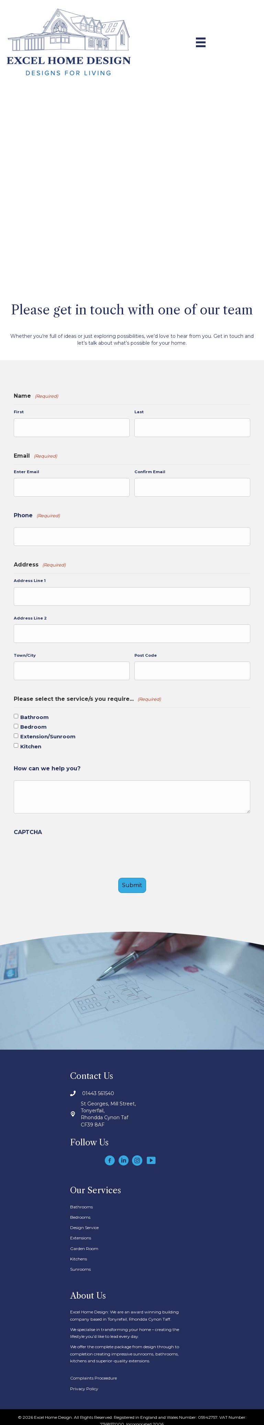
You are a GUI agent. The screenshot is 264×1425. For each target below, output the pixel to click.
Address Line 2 (30, 614)
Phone (37, 514)
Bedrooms (80, 1211)
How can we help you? (47, 763)
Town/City (25, 651)
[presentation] (66, 851)
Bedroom (33, 722)
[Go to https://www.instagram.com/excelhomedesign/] (137, 1155)
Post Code (145, 651)
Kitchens (78, 1253)
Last (139, 411)
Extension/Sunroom (48, 732)
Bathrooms (81, 1200)
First (19, 411)
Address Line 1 (30, 578)
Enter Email (26, 470)
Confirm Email (149, 470)
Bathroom (34, 712)
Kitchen (30, 741)
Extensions (80, 1232)
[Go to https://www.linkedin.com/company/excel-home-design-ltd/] (123, 1155)
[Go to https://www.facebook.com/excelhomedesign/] (109, 1155)
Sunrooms (80, 1263)
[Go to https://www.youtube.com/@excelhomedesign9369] (151, 1155)
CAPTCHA (28, 827)
